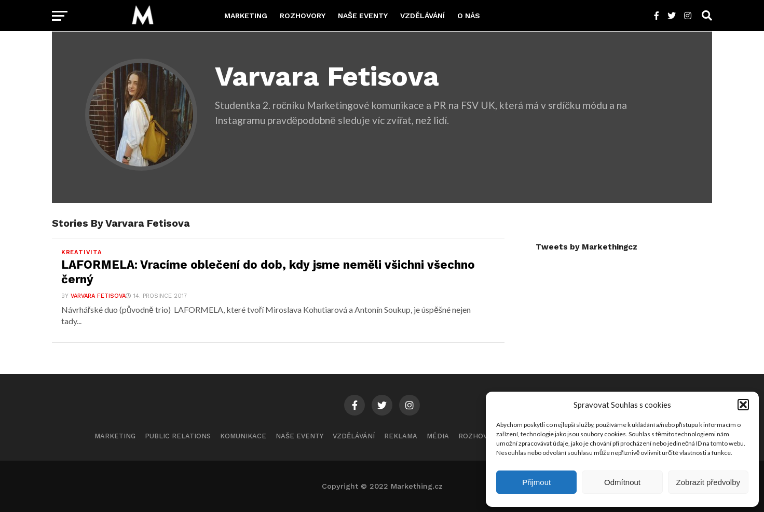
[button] (743, 404)
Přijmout (536, 482)
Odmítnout (622, 482)
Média (438, 436)
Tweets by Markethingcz (586, 247)
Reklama (400, 436)
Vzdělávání (422, 15)
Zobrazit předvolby (708, 482)
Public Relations (178, 436)
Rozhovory (302, 15)
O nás (468, 15)
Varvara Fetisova (98, 296)
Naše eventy (363, 15)
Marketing (245, 15)
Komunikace (243, 436)
